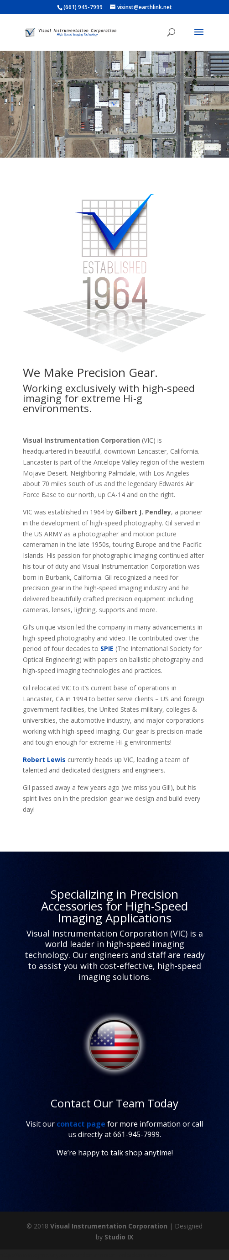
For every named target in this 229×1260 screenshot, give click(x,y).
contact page (81, 1124)
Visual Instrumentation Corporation (108, 1226)
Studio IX (118, 1237)
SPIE (107, 648)
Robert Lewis (44, 759)
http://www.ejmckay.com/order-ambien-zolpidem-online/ (83, 1254)
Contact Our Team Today (114, 1103)
